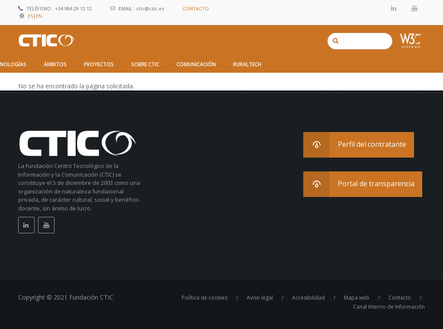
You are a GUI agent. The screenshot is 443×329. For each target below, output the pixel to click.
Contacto (399, 297)
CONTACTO (196, 8)
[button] (358, 144)
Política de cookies (205, 297)
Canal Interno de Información (389, 306)
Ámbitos (55, 64)
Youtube (414, 8)
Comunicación (196, 64)
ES (30, 16)
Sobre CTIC (145, 64)
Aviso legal (260, 297)
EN (39, 16)
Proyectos (99, 64)
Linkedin (394, 8)
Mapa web (356, 297)
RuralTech (247, 64)
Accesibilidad (308, 297)
